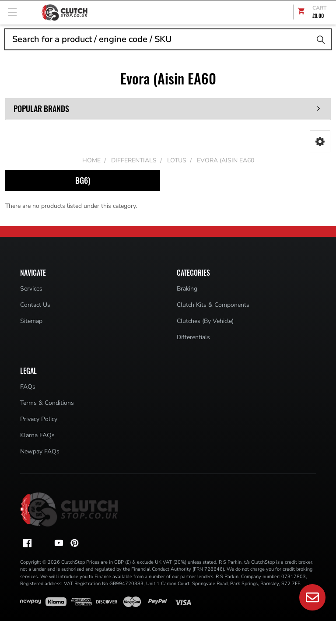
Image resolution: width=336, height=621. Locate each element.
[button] (320, 141)
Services (31, 288)
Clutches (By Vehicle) (205, 321)
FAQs (27, 386)
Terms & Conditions (47, 403)
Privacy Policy (38, 419)
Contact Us (35, 305)
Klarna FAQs (37, 435)
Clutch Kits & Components (213, 305)
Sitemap (31, 321)
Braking (187, 288)
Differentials (193, 337)
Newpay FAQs (40, 451)
